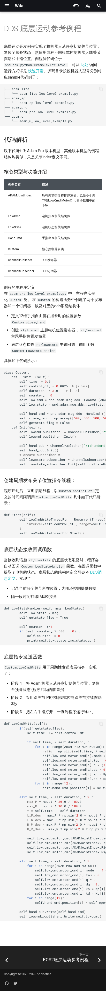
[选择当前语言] (87, 6)
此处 (84, 64)
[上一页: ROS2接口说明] (7, 958)
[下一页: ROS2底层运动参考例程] (71, 958)
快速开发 (36, 71)
